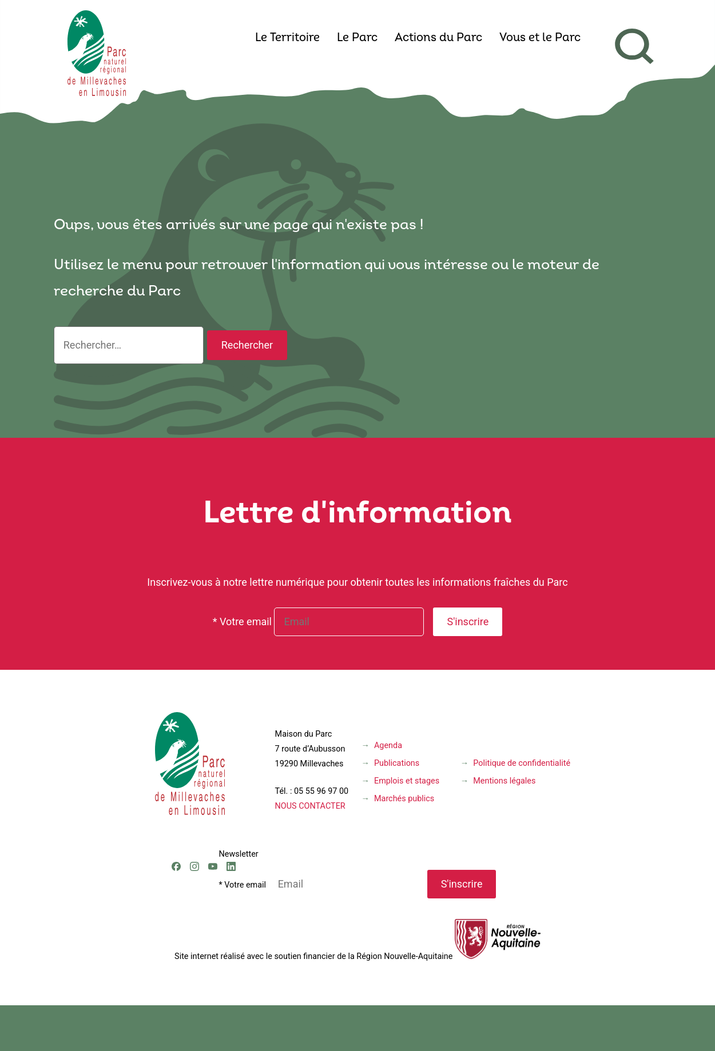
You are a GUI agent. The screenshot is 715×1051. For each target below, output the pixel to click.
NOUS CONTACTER (310, 806)
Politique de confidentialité (521, 763)
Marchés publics (404, 799)
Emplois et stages (406, 781)
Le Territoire (287, 38)
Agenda (388, 745)
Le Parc (357, 38)
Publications (396, 763)
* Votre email (242, 622)
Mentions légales (504, 781)
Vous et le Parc (540, 38)
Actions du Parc (438, 38)
